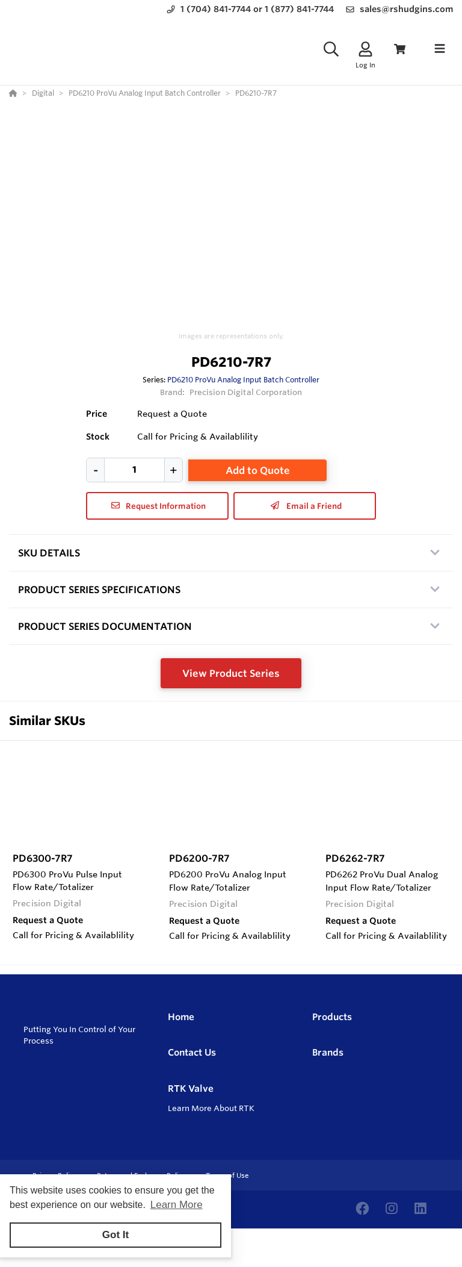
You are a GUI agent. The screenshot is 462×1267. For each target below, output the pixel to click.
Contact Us (192, 1052)
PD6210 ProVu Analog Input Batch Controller (243, 379)
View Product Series (231, 673)
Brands (327, 1052)
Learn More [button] (176, 1204)
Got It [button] (115, 1235)
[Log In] (365, 49)
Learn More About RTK (211, 1108)
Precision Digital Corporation (246, 392)
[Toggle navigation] (439, 48)
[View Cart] (399, 49)
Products (332, 1017)
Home (181, 1017)
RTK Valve (191, 1088)
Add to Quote (258, 470)
